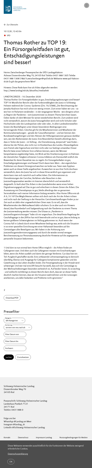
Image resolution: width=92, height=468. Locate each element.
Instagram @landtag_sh (14, 424)
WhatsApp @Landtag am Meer (17, 421)
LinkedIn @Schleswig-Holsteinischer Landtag (24, 427)
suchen (9, 357)
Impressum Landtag (44, 437)
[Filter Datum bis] (15, 341)
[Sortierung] (18, 327)
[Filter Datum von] (15, 334)
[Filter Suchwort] (15, 348)
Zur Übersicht (12, 25)
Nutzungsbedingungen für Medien (74, 437)
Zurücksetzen (23, 357)
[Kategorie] (14, 320)
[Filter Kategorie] (14, 320)
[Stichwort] (15, 348)
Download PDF (12, 298)
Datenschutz (23, 437)
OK (10, 461)
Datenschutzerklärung (18, 454)
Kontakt (7, 437)
